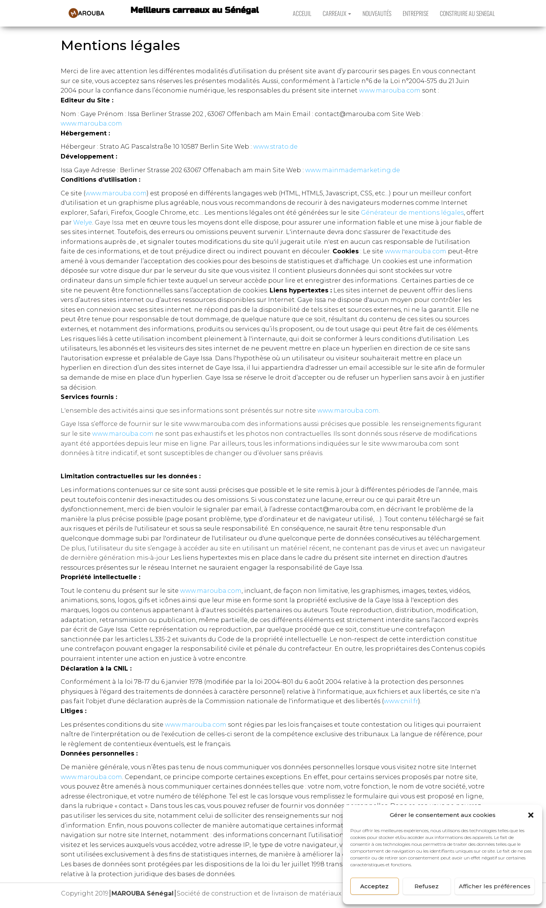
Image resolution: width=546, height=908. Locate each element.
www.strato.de (275, 146)
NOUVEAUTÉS (376, 13)
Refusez (426, 886)
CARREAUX (337, 13)
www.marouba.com (389, 90)
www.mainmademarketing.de (352, 170)
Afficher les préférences (494, 886)
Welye (82, 222)
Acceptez (374, 886)
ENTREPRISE (415, 13)
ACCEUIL (302, 13)
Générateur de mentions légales (412, 212)
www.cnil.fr (401, 701)
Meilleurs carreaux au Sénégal (194, 10)
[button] (531, 815)
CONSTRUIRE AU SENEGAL (467, 13)
